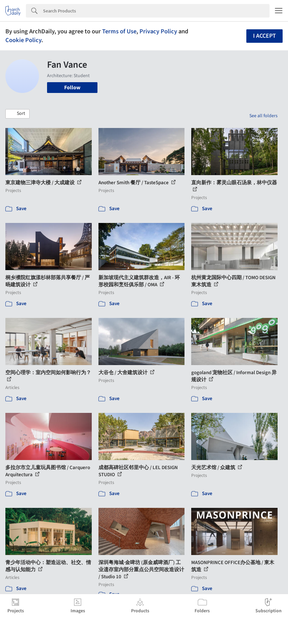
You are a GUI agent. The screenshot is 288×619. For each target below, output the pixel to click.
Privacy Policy (158, 31)
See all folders (263, 115)
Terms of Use (119, 31)
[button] (17, 114)
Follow (72, 87)
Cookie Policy (23, 40)
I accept (264, 36)
